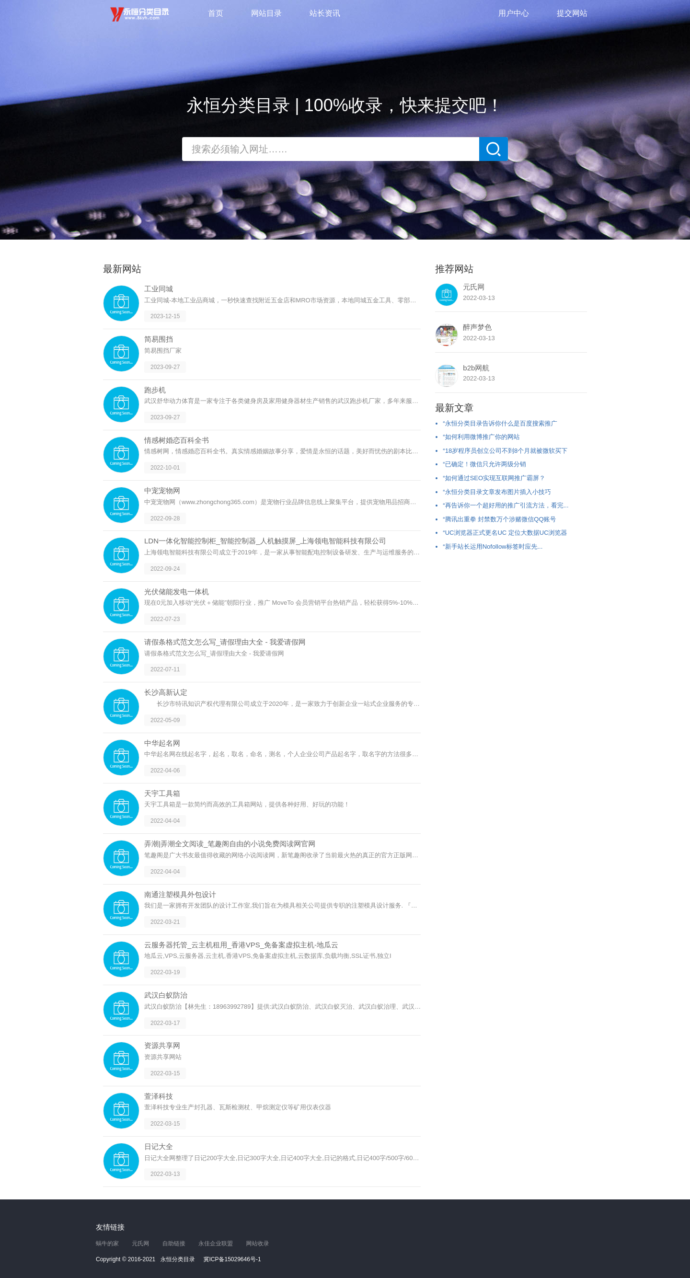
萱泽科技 (158, 1096)
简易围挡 (158, 339)
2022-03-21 (165, 922)
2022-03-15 (165, 1073)
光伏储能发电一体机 (176, 591)
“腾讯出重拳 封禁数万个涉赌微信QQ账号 (499, 519)
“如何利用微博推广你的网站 (481, 436)
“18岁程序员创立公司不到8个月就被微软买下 (505, 450)
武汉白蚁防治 (165, 995)
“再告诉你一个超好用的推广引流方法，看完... (505, 505)
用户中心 (513, 13)
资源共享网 (162, 1045)
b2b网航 (476, 368)
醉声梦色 (477, 327)
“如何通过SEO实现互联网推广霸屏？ (494, 478)
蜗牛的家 (107, 1243)
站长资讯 (325, 13)
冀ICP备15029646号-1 (232, 1259)
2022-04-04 (165, 820)
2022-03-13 (165, 1174)
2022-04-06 (165, 770)
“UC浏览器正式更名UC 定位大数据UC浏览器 (505, 532)
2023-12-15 (165, 316)
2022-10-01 (165, 467)
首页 (215, 13)
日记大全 (158, 1146)
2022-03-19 (165, 972)
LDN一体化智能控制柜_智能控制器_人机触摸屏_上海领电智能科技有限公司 (265, 541)
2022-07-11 (165, 669)
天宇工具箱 (162, 793)
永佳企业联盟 (215, 1243)
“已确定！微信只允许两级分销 (484, 464)
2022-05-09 (165, 720)
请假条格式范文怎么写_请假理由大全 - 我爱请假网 (225, 642)
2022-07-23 (165, 619)
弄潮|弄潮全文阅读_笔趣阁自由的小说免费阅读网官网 (229, 844)
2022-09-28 (165, 518)
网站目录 (266, 13)
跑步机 (155, 390)
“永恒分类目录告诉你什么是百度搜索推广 (500, 423)
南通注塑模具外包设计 (180, 894)
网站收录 (257, 1243)
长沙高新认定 (165, 692)
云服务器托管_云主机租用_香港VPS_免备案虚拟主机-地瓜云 (241, 945)
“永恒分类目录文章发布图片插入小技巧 (497, 491)
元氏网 (473, 287)
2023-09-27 (165, 367)
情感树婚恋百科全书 (176, 440)
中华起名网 (162, 743)
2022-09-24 (165, 568)
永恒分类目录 (141, 14)
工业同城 (158, 289)
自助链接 (173, 1243)
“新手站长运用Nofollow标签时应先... (492, 546)
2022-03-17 (165, 1022)
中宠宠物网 (162, 490)
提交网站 (572, 13)
